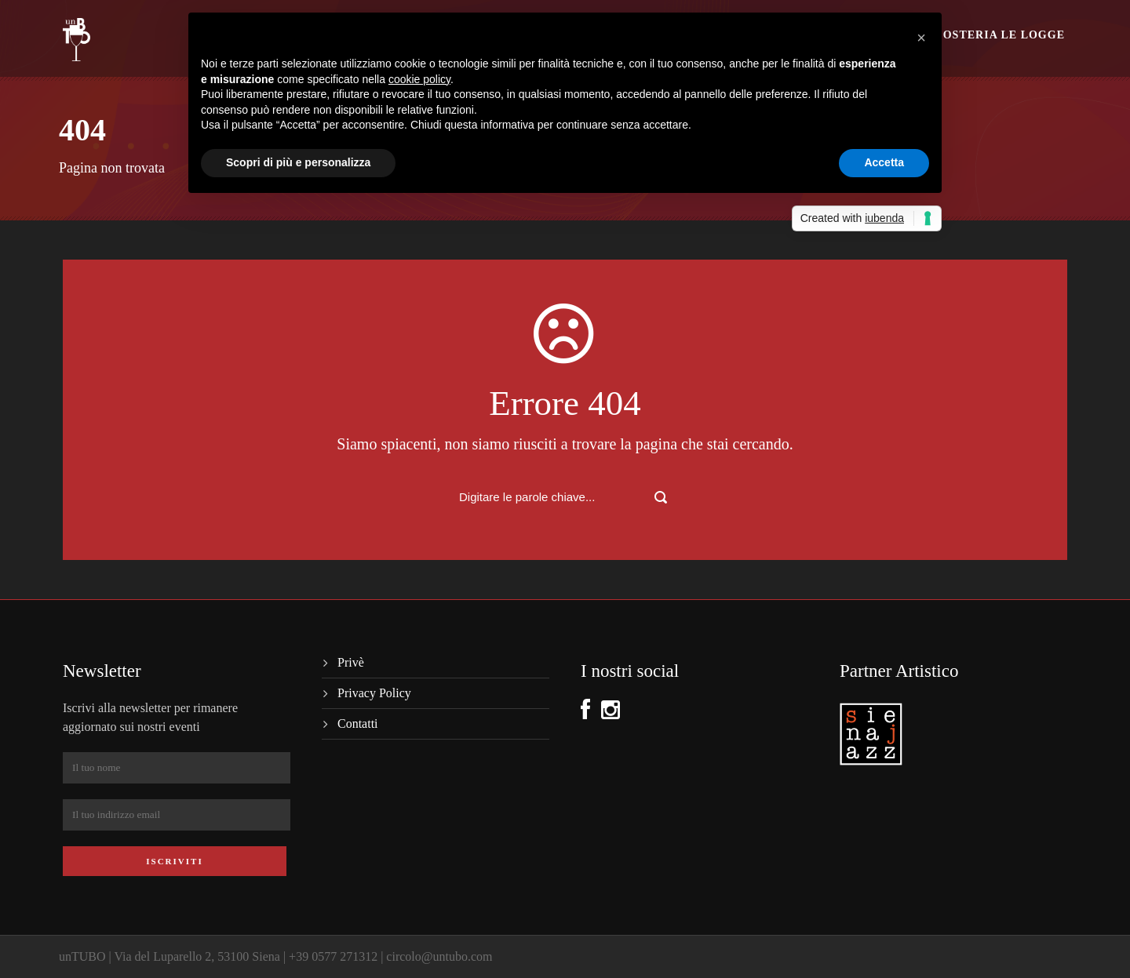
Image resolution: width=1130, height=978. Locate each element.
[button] (921, 37)
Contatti (357, 723)
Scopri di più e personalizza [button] (298, 162)
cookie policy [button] (419, 79)
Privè (350, 662)
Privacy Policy (374, 693)
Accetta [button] (884, 162)
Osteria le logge (1004, 35)
